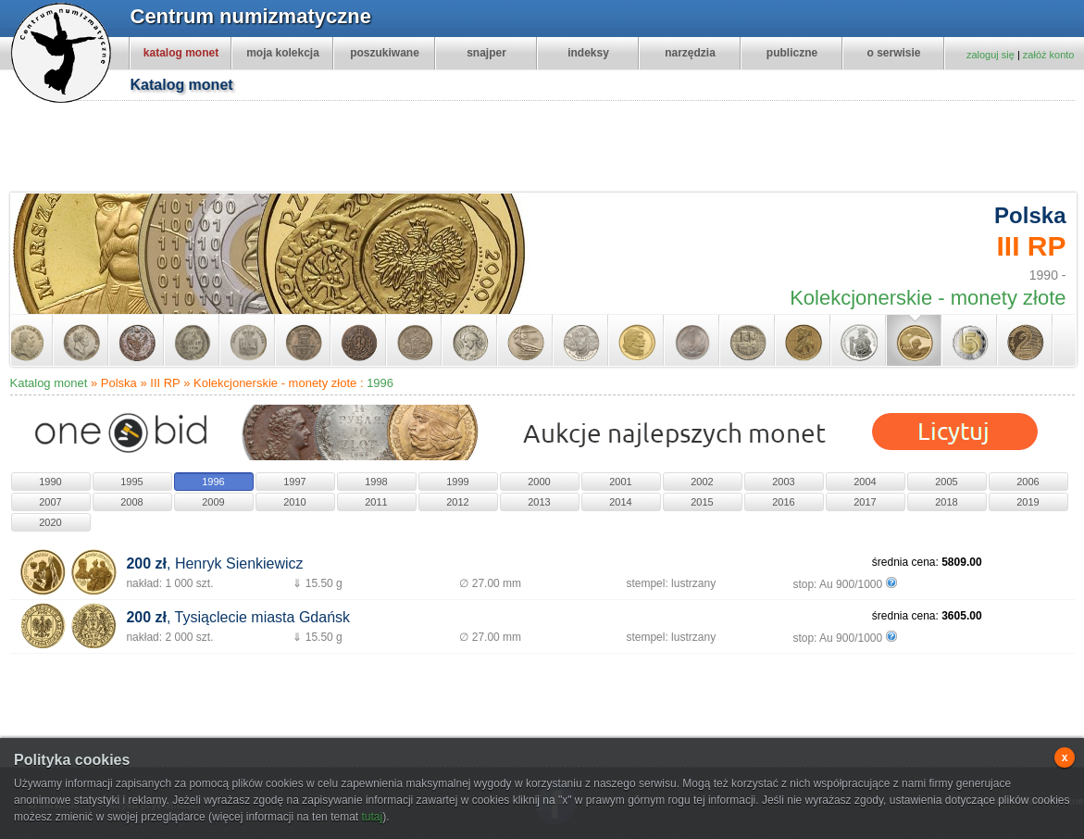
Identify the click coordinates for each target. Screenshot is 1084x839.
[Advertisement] (552, 149)
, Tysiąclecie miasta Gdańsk (238, 617)
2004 (864, 481)
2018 (946, 501)
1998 (376, 481)
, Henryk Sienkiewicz (214, 563)
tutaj (371, 816)
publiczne (791, 52)
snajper (486, 52)
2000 (539, 481)
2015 (702, 501)
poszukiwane (384, 52)
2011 (376, 501)
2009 (213, 501)
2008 (131, 501)
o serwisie (893, 52)
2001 (620, 481)
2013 (539, 501)
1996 (380, 383)
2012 (457, 501)
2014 (620, 501)
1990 (50, 481)
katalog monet (180, 52)
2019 (1027, 501)
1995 (131, 481)
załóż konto (1049, 54)
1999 (457, 481)
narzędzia (690, 52)
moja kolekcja (282, 52)
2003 (783, 481)
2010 (294, 501)
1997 (294, 481)
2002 (702, 481)
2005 (946, 481)
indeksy (588, 52)
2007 (50, 501)
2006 (1027, 481)
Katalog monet (49, 383)
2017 (864, 501)
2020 (50, 522)
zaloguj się (990, 54)
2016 (783, 501)
